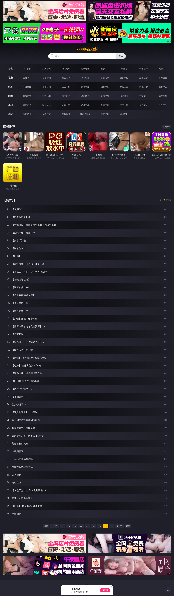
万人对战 (66, 68)
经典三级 (124, 86)
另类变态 (163, 86)
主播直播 (143, 77)
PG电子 (27, 68)
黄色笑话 (143, 105)
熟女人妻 (105, 77)
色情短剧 (124, 114)
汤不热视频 (85, 114)
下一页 (119, 526)
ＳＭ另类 (163, 77)
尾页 (128, 526)
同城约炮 (27, 114)
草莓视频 (66, 114)
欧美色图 (66, 95)
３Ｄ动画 (85, 77)
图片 (10, 96)
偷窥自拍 (27, 95)
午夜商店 (46, 114)
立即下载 (105, 590)
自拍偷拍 (46, 77)
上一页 (54, 526)
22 (81, 526)
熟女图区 (143, 95)
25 (100, 526)
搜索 (121, 56)
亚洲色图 (46, 95)
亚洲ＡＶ (27, 77)
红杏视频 (105, 114)
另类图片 (163, 95)
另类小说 (124, 105)
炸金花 (124, 68)
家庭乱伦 (46, 105)
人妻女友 (66, 105)
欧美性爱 (85, 86)
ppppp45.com (87, 49)
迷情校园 (105, 105)
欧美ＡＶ (66, 77)
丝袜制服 (124, 77)
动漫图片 (85, 95)
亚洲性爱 (27, 86)
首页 (46, 526)
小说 (10, 105)
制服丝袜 (105, 86)
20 (69, 526)
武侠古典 (85, 105)
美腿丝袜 (105, 95)
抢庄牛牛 (163, 68)
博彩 (10, 68)
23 (87, 526)
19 (62, 526)
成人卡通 (66, 86)
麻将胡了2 (104, 68)
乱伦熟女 (143, 86)
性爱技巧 (163, 105)
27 (111, 526)
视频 (10, 77)
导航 (10, 114)
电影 (10, 86)
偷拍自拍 (46, 86)
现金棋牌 (143, 68)
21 (75, 526)
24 (93, 526)
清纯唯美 (124, 95)
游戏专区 (85, 68)
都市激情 (27, 105)
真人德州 (46, 68)
